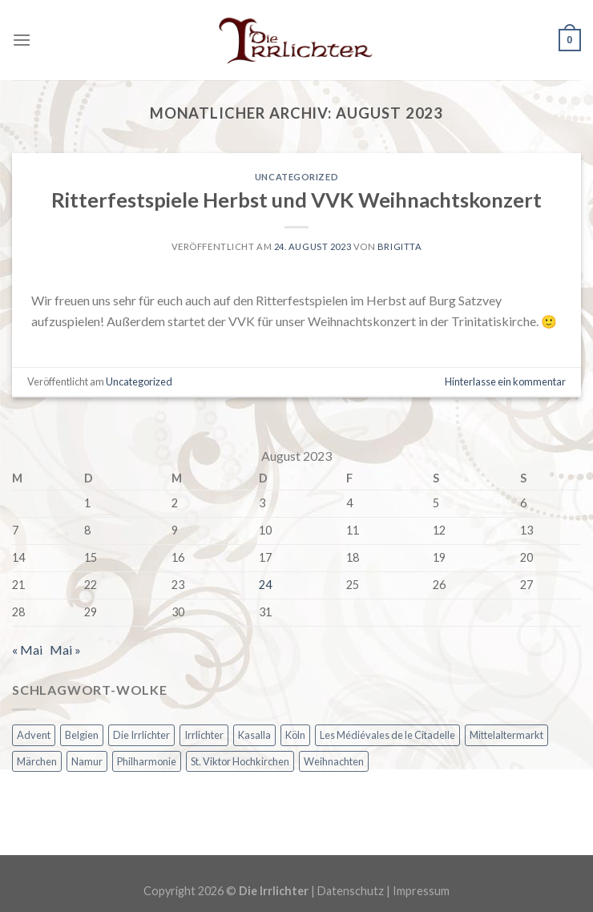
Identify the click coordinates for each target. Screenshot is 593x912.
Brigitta (399, 246)
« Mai (27, 649)
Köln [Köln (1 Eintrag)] (295, 734)
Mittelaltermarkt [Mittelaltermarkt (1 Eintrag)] (506, 734)
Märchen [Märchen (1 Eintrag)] (37, 761)
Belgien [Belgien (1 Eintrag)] (82, 734)
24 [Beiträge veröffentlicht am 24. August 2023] (265, 584)
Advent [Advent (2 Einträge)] (33, 734)
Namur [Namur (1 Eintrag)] (87, 761)
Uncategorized (296, 177)
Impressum (421, 891)
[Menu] (21, 39)
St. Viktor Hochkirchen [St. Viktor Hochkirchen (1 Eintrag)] (240, 761)
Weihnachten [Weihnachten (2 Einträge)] (334, 761)
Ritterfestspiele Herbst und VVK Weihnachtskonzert (296, 200)
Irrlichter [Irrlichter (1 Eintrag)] (204, 734)
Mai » (65, 649)
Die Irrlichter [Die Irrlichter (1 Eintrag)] (141, 734)
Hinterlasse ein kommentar (505, 381)
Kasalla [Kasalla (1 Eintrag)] (254, 734)
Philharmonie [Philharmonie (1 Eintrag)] (146, 761)
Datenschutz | (355, 891)
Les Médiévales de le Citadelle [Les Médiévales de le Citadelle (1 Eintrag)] (387, 734)
